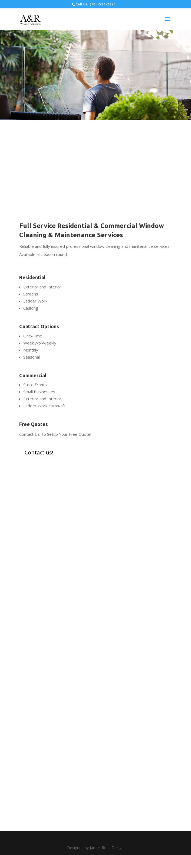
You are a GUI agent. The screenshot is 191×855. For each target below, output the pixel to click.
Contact (69, 92)
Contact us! (39, 452)
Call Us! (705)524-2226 (96, 4)
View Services (114, 92)
